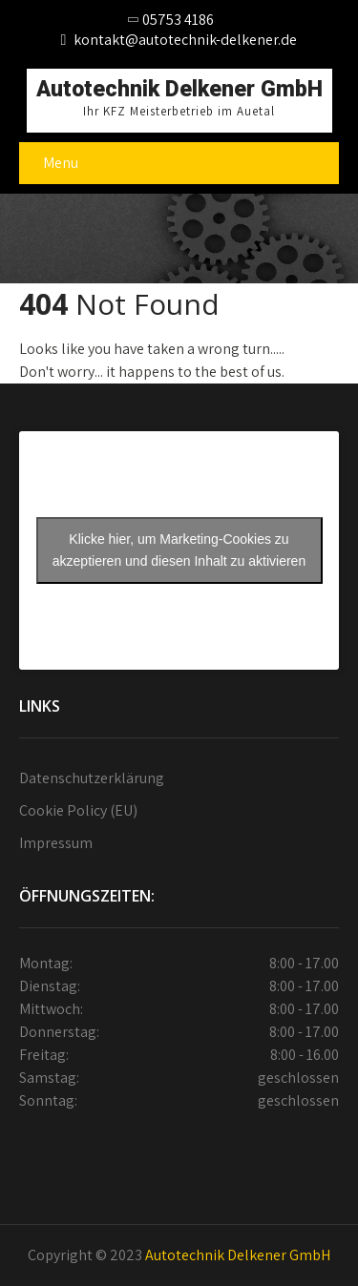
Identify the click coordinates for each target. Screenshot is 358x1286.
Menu (60, 163)
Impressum (56, 843)
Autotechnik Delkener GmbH (237, 1255)
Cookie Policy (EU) (78, 810)
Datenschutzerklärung (91, 778)
